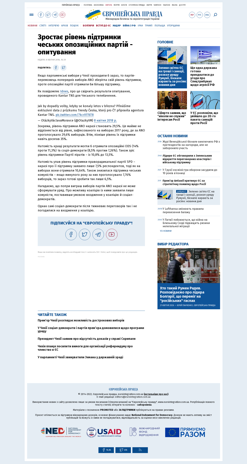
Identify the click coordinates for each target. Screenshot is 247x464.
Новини (32, 25)
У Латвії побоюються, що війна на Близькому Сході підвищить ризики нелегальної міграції (186, 223)
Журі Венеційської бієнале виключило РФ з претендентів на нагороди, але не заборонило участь (191, 145)
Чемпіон (157, 5)
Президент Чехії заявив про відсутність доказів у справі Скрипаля (87, 339)
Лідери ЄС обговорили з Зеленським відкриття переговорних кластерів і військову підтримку (187, 159)
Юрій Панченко (185, 305)
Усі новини (166, 231)
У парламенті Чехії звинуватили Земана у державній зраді (80, 357)
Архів (64, 25)
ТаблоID (166, 5)
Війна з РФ (129, 25)
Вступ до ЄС (103, 25)
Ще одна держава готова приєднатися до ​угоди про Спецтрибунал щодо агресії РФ (203, 76)
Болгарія (88, 25)
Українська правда (70, 5)
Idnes (64, 91)
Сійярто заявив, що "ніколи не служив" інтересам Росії (171, 116)
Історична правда (137, 5)
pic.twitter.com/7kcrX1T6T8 (75, 115)
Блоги (124, 5)
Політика (88, 5)
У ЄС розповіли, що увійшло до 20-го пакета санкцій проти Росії (204, 118)
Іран (140, 25)
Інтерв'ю (53, 25)
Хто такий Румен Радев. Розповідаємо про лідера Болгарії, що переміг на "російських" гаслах (182, 294)
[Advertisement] (91, 282)
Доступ (182, 5)
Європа (108, 5)
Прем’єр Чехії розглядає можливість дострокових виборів (81, 320)
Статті (42, 25)
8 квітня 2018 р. (105, 120)
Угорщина (173, 25)
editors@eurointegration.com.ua (132, 396)
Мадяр (117, 25)
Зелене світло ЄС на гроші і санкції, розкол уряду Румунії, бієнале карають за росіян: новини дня (172, 76)
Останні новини (172, 136)
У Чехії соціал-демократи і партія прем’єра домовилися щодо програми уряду (91, 329)
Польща (160, 25)
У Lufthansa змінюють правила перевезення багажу (183, 210)
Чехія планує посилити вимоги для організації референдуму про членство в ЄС (85, 348)
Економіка (99, 5)
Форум (117, 5)
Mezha (174, 5)
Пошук (74, 25)
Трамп (148, 25)
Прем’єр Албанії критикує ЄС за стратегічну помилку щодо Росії (184, 182)
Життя (149, 5)
